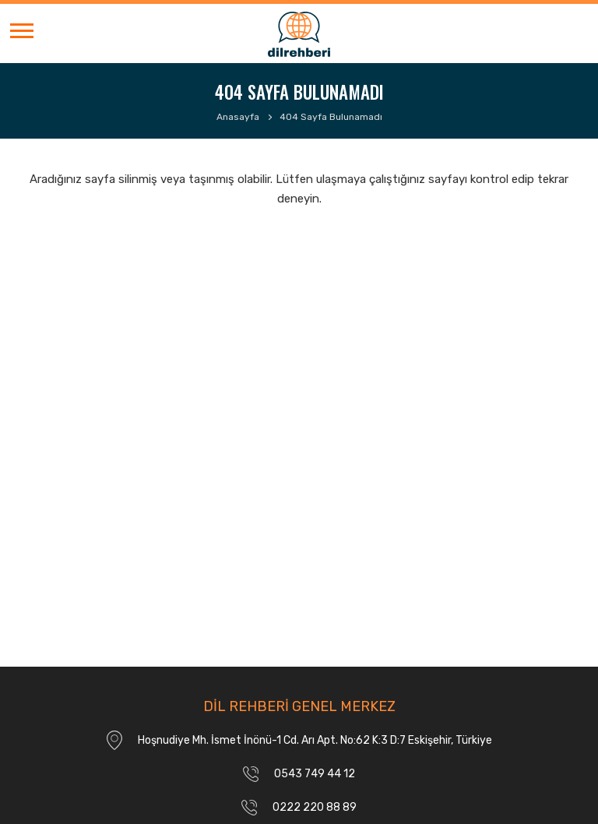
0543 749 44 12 (314, 773)
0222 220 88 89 (315, 807)
